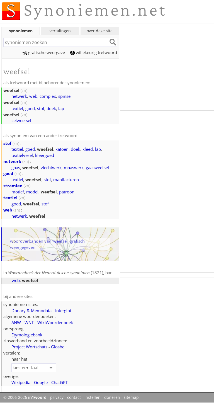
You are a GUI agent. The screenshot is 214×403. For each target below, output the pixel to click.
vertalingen (60, 30)
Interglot (63, 310)
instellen (92, 397)
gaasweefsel (97, 167)
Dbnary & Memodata (31, 310)
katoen (62, 149)
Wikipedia (20, 382)
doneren (112, 397)
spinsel (65, 96)
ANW (16, 322)
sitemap (131, 397)
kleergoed (44, 155)
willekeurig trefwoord (93, 52)
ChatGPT (59, 382)
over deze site (100, 30)
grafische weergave (44, 52)
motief (17, 192)
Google (41, 382)
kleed (87, 149)
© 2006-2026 (25, 397)
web (33, 96)
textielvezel (22, 155)
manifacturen (66, 179)
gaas (15, 167)
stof (40, 108)
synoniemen (21, 30)
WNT (29, 322)
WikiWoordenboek (55, 322)
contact (74, 397)
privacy (57, 397)
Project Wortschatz (29, 346)
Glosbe (57, 346)
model (32, 192)
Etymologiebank (26, 335)
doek (51, 108)
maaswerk (74, 167)
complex (48, 96)
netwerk (19, 96)
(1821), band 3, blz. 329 (72, 272)
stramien (13, 185)
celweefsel (21, 120)
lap (61, 108)
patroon (66, 192)
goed (30, 108)
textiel (17, 108)
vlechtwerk (51, 167)
